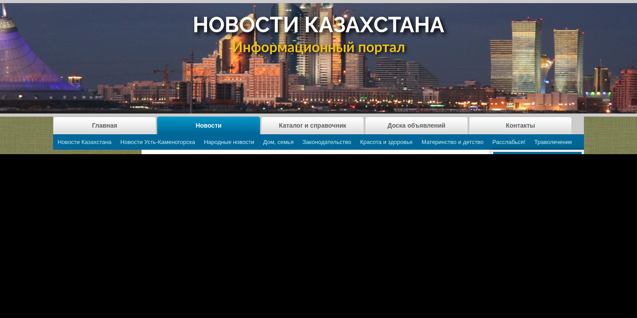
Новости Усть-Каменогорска (157, 142)
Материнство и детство (453, 142)
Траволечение (553, 142)
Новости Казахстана (84, 142)
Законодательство (327, 142)
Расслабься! (509, 142)
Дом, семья (278, 142)
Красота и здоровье (386, 142)
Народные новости (229, 142)
